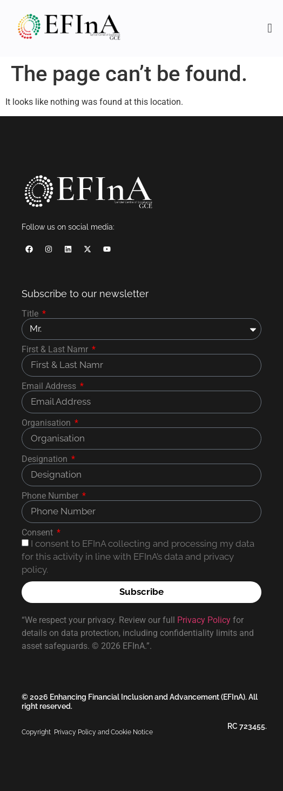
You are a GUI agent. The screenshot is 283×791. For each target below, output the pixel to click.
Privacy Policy (204, 620)
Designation (46, 459)
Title (31, 314)
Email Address (50, 386)
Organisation (47, 423)
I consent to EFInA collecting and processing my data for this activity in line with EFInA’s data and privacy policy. (138, 556)
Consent (38, 532)
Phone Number (51, 496)
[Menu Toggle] (269, 28)
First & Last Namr (56, 349)
